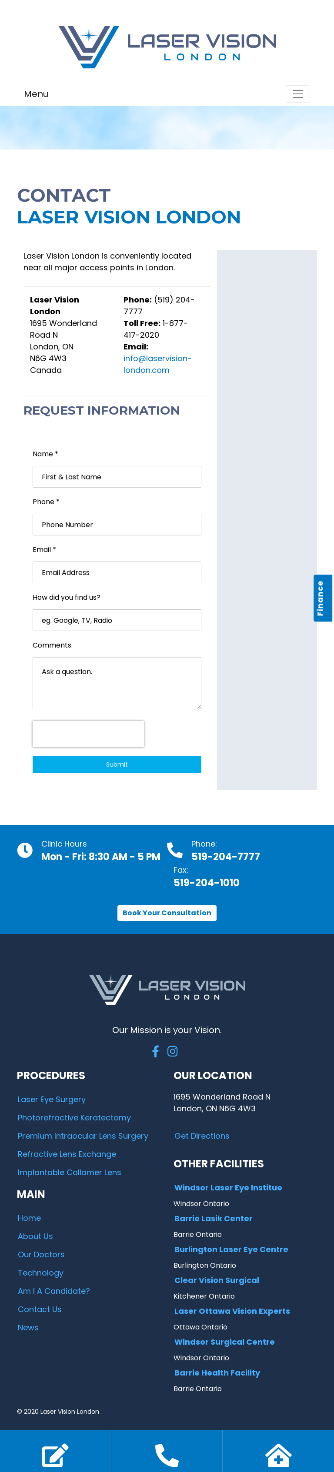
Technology (40, 1272)
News (28, 1327)
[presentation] (88, 734)
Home (29, 1218)
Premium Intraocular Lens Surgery (83, 1135)
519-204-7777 (225, 857)
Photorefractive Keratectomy (74, 1117)
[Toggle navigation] (298, 94)
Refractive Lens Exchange (67, 1154)
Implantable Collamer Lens (69, 1172)
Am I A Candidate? (54, 1291)
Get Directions (202, 1135)
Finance (320, 598)
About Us (35, 1236)
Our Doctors (41, 1254)
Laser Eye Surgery (52, 1099)
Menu (36, 94)
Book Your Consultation (167, 913)
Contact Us (40, 1309)
